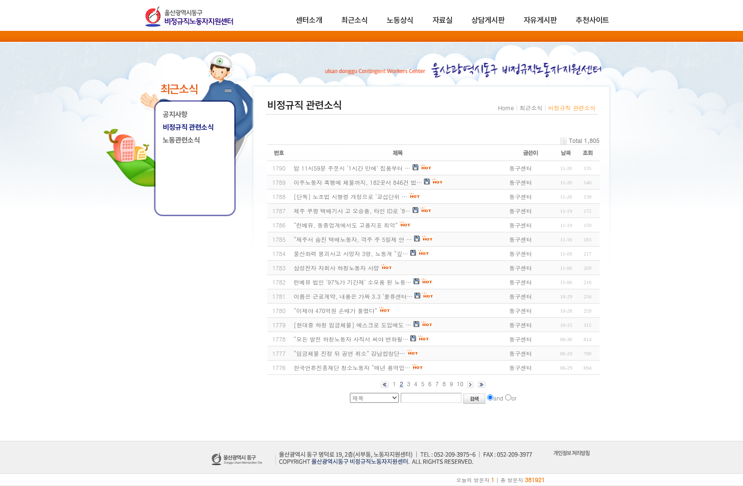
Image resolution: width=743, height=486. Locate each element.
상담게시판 (488, 20)
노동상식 (400, 20)
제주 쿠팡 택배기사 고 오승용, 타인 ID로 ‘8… (352, 211)
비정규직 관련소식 (188, 127)
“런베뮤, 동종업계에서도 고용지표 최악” (346, 225)
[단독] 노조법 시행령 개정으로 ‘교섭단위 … (351, 196)
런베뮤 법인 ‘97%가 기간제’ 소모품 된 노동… (353, 282)
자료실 (442, 20)
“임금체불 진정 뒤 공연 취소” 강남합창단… (349, 353)
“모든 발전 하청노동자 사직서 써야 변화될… (351, 339)
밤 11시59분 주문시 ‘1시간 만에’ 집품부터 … (352, 168)
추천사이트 (592, 20)
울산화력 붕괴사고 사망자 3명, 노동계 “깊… (351, 253)
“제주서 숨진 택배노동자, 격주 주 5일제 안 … (353, 239)
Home (506, 108)
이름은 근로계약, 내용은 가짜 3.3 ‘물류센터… (353, 296)
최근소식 (354, 20)
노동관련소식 (181, 140)
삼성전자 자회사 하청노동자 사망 (336, 268)
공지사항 (175, 114)
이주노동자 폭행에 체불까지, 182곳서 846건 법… (358, 182)
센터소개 (309, 20)
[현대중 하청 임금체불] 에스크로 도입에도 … (353, 325)
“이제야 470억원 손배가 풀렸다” (335, 310)
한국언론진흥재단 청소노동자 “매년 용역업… (352, 367)
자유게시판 (540, 20)
